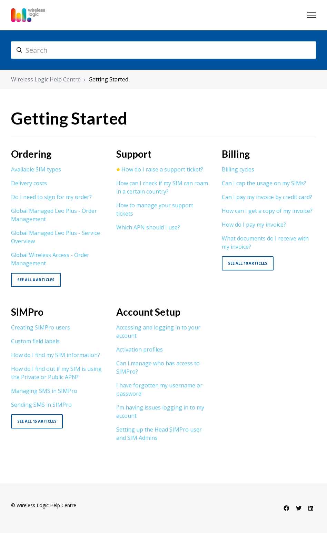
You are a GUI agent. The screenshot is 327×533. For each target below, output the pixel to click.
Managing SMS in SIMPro (44, 391)
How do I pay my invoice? (254, 224)
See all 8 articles (35, 279)
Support (133, 154)
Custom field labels (35, 341)
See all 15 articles (37, 421)
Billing (236, 154)
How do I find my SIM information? (55, 355)
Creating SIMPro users (40, 327)
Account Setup (148, 312)
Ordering (31, 154)
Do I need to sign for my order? (51, 197)
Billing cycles (238, 169)
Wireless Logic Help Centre (46, 79)
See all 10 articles (247, 263)
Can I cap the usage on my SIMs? (264, 183)
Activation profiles (139, 349)
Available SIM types (36, 169)
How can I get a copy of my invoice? (267, 211)
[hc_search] (163, 50)
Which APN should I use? (148, 227)
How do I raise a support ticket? (162, 169)
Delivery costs (29, 183)
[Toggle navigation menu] (311, 15)
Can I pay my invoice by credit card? (267, 197)
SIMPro (27, 312)
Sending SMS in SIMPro (41, 404)
